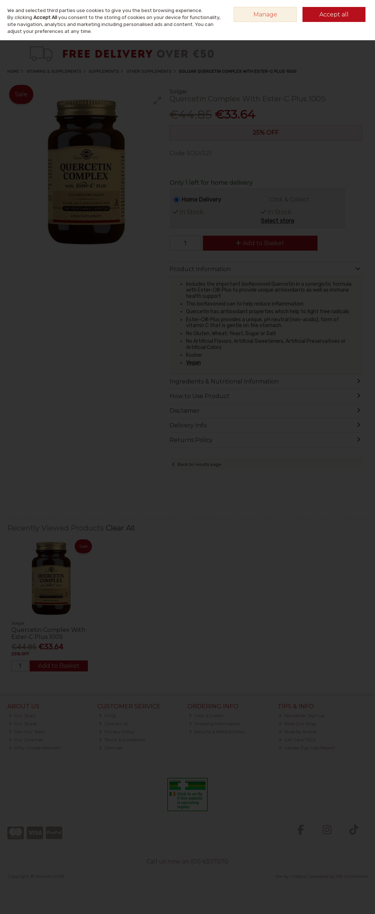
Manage (265, 14)
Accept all (334, 14)
